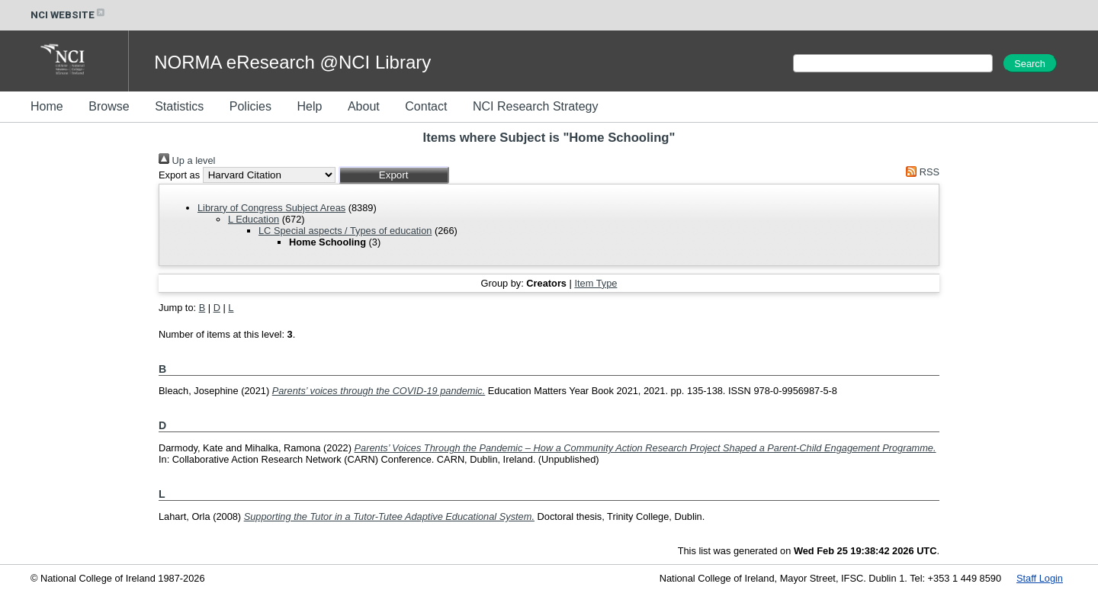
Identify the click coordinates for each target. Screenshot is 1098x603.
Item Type (595, 283)
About (364, 106)
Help (309, 106)
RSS (920, 172)
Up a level (187, 160)
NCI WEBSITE (68, 15)
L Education (253, 219)
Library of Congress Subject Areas (271, 207)
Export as (179, 175)
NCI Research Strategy (536, 106)
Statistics (179, 106)
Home (46, 106)
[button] (394, 175)
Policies (250, 106)
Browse (108, 106)
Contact (426, 106)
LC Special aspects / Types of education (345, 230)
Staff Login (1039, 578)
